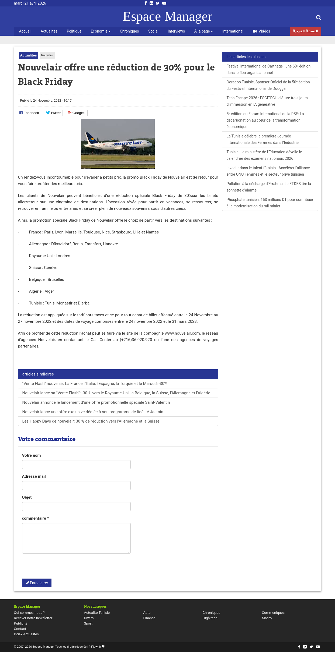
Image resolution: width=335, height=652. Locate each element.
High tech (210, 618)
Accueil (25, 31)
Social (153, 31)
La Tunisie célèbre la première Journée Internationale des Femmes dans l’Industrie (262, 139)
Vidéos (261, 31)
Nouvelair (47, 55)
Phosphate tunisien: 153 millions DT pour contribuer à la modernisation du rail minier (269, 202)
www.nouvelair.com (182, 333)
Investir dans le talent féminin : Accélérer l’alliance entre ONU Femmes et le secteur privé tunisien (268, 171)
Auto (147, 613)
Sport (88, 623)
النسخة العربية (305, 31)
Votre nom (31, 455)
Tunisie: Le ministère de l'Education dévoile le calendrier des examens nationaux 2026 (264, 155)
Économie (100, 31)
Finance (149, 618)
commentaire (35, 518)
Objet (27, 497)
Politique (74, 31)
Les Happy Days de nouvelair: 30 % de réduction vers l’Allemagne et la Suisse (91, 421)
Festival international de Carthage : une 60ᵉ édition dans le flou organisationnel (268, 69)
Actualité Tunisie (97, 613)
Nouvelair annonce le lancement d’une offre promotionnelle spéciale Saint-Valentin (96, 402)
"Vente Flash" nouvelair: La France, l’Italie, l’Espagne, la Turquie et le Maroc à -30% (94, 383)
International (232, 31)
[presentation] (63, 568)
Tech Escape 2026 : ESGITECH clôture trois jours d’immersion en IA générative (267, 101)
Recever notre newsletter (33, 618)
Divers (89, 618)
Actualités (49, 31)
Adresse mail (34, 476)
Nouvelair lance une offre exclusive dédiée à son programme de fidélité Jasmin (92, 411)
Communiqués (273, 613)
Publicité (20, 623)
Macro (267, 618)
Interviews (176, 31)
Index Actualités (26, 634)
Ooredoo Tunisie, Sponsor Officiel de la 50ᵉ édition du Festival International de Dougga (268, 85)
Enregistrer (36, 583)
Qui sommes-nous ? (29, 613)
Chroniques (129, 31)
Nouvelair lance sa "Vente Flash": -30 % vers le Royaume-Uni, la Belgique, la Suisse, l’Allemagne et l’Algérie (116, 393)
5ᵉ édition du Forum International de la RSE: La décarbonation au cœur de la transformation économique (265, 120)
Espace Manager (167, 16)
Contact (20, 629)
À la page (203, 31)
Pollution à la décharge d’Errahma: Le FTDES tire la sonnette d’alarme (268, 187)
